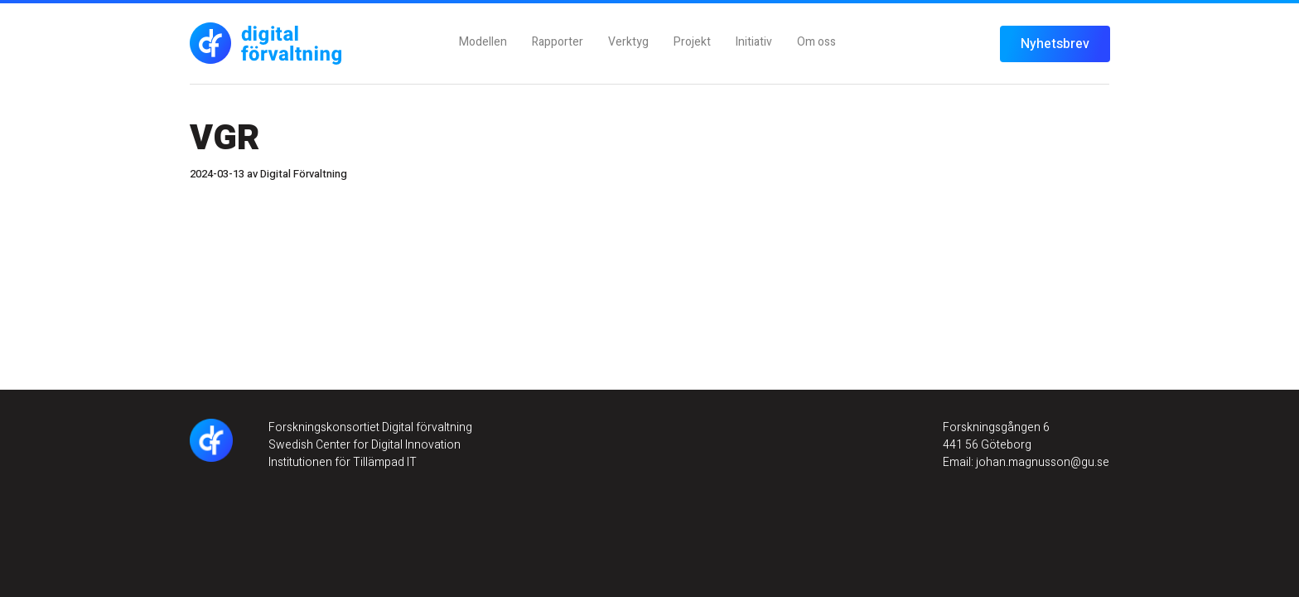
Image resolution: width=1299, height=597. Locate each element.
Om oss (816, 42)
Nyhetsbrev (1055, 44)
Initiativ (754, 42)
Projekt (692, 42)
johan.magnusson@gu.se (1041, 462)
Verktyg (628, 42)
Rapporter (557, 42)
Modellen (483, 42)
